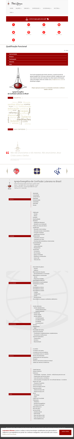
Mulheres (36, 270)
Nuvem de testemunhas (38, 355)
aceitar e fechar (65, 431)
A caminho (35, 348)
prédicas (24, 108)
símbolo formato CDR (39, 389)
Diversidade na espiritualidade (40, 282)
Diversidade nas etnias (38, 288)
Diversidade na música (38, 287)
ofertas (20, 102)
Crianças (36, 292)
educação (13, 108)
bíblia (18, 114)
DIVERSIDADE (36, 8)
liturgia (26, 102)
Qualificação (36, 227)
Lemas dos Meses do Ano (39, 386)
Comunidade (36, 195)
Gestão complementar (39, 307)
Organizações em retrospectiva (40, 357)
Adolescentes (37, 294)
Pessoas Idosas (37, 297)
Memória (11, 61)
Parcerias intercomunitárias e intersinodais (44, 241)
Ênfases (11, 56)
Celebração (35, 212)
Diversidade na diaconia (38, 280)
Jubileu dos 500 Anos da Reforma (41, 362)
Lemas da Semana (37, 384)
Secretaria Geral (39, 323)
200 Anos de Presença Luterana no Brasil (42, 360)
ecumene (27, 104)
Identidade (35, 193)
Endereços (35, 373)
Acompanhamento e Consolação (41, 273)
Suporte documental (38, 331)
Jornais (35, 277)
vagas (24, 111)
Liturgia (35, 214)
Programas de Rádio (39, 278)
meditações (24, 119)
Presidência (38, 321)
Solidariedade (36, 236)
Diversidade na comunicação (40, 275)
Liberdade (35, 203)
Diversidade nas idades (38, 290)
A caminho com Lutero (38, 350)
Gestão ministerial (39, 311)
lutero (14, 102)
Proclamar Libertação (39, 405)
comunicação (25, 106)
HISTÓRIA (57, 8)
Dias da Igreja (37, 252)
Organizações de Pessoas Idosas (42, 376)
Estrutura (36, 340)
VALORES (19, 8)
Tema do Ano (37, 259)
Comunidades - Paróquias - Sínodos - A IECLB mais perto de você (49, 374)
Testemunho (36, 249)
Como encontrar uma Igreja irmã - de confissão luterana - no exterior (50, 379)
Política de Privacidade (38, 398)
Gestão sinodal (37, 314)
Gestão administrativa (40, 309)
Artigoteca (36, 401)
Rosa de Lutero (36, 408)
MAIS (12, 12)
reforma (13, 112)
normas (10, 110)
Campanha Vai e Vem (39, 239)
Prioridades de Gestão (38, 329)
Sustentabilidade (37, 242)
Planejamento (37, 247)
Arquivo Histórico (37, 371)
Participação (12, 59)
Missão (34, 205)
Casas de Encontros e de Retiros (41, 378)
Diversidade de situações (39, 272)
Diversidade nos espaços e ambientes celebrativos (45, 299)
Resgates (35, 359)
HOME (11, 8)
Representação (37, 341)
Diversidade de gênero (38, 266)
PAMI (35, 328)
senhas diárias (16, 104)
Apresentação (13, 54)
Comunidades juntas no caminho (41, 353)
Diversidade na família (38, 283)
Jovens (35, 295)
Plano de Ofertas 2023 (39, 415)
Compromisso (36, 196)
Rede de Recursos (37, 406)
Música (35, 215)
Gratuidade (35, 201)
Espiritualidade (36, 219)
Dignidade (35, 198)
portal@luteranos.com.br (57, 79)
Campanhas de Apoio (39, 237)
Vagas (35, 396)
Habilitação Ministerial (39, 222)
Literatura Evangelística (39, 403)
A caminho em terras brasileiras (40, 352)
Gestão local (37, 312)
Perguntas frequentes (39, 383)
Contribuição (37, 244)
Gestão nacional (37, 316)
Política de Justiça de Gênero (40, 225)
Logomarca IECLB (37, 388)
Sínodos (35, 324)
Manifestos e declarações (40, 256)
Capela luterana (37, 369)
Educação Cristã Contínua (40, 229)
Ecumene (35, 217)
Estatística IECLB (38, 411)
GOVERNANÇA (47, 8)
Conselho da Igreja (39, 319)
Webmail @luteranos (39, 418)
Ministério (35, 220)
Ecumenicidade (36, 200)
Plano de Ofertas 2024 (39, 416)
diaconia (12, 115)
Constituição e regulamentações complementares (46, 333)
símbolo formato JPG (39, 391)
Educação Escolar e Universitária (41, 230)
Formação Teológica (39, 232)
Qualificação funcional (39, 234)
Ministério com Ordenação (40, 224)
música (15, 106)
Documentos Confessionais (40, 335)
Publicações (36, 400)
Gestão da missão (37, 306)
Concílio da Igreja (39, 318)
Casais (35, 285)
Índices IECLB (37, 413)
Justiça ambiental (38, 246)
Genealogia (36, 395)
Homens (36, 268)
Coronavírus (37, 251)
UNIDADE (27, 8)
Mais (10, 64)
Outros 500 (36, 258)
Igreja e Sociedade (38, 254)
